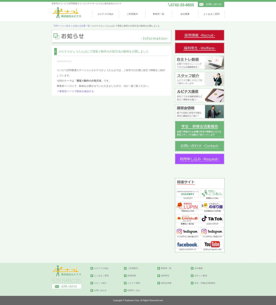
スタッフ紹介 (100, 283)
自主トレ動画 (200, 275)
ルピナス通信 (133, 283)
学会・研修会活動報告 (204, 283)
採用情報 (131, 275)
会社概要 (185, 14)
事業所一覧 (158, 14)
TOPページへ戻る (62, 26)
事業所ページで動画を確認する (76, 91)
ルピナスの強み (106, 14)
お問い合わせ (100, 290)
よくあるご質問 (211, 14)
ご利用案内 (132, 14)
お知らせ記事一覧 (81, 26)
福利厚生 (165, 275)
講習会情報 (166, 283)
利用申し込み (133, 290)
